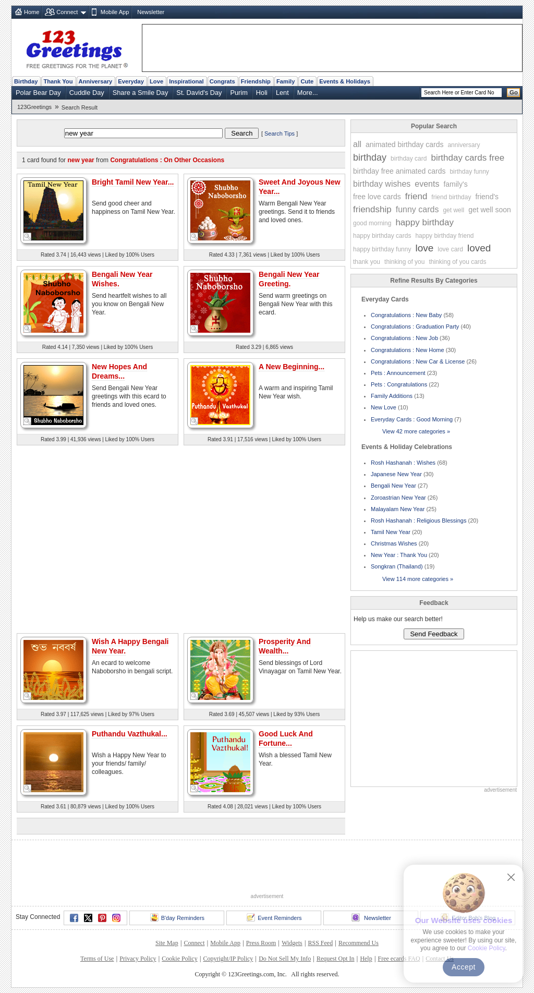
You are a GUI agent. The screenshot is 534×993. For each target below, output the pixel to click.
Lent (282, 92)
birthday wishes (381, 183)
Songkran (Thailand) (397, 566)
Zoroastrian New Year (398, 497)
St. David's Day (199, 92)
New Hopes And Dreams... (119, 371)
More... (307, 92)
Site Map (166, 943)
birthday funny (469, 171)
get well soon (489, 209)
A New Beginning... (291, 366)
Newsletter (150, 12)
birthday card (409, 158)
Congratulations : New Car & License (418, 361)
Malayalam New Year (397, 509)
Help (366, 958)
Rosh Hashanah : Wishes (403, 462)
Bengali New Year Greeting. (289, 279)
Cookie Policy (179, 958)
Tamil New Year (390, 532)
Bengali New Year (393, 485)
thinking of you (404, 261)
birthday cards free (467, 158)
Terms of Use (97, 958)
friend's (487, 196)
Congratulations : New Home (407, 350)
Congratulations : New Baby (406, 315)
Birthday (26, 81)
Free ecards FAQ (399, 958)
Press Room (261, 943)
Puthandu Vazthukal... (129, 734)
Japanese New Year (396, 474)
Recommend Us (358, 943)
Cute (306, 81)
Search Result (80, 107)
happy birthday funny (382, 249)
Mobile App (115, 12)
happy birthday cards (382, 235)
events (427, 183)
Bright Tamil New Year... (133, 182)
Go (513, 92)
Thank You (57, 81)
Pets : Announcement (398, 373)
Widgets (292, 943)
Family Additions (391, 396)
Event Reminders (274, 917)
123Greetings (34, 107)
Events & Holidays (344, 81)
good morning (372, 223)
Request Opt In (336, 958)
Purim (238, 92)
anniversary (463, 145)
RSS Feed (320, 943)
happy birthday (424, 222)
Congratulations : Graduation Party (415, 326)
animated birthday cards (404, 144)
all (357, 144)
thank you (366, 261)
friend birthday (451, 197)
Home (31, 12)
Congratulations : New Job (404, 338)
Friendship (256, 81)
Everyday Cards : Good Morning (412, 419)
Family (285, 81)
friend (416, 196)
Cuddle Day (86, 92)
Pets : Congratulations (399, 384)
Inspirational (186, 81)
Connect (67, 12)
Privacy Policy (137, 958)
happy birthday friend (444, 235)
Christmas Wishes (394, 543)
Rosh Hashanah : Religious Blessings (418, 520)
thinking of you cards (457, 261)
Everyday (131, 81)
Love (156, 81)
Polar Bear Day (38, 92)
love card (450, 249)
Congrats (222, 81)
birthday (369, 157)
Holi (262, 92)
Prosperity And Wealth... (285, 646)
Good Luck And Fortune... (286, 738)
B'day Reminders (177, 917)
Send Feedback (433, 634)
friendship (372, 209)
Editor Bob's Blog (468, 917)
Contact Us (440, 958)
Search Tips (279, 133)
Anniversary (96, 81)
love (424, 248)
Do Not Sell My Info (285, 958)
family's (455, 184)
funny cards (417, 209)
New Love (383, 407)
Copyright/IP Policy (228, 958)
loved (479, 248)
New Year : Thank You (399, 555)
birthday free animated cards (399, 171)
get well (453, 210)
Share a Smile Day (140, 92)
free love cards (377, 196)
